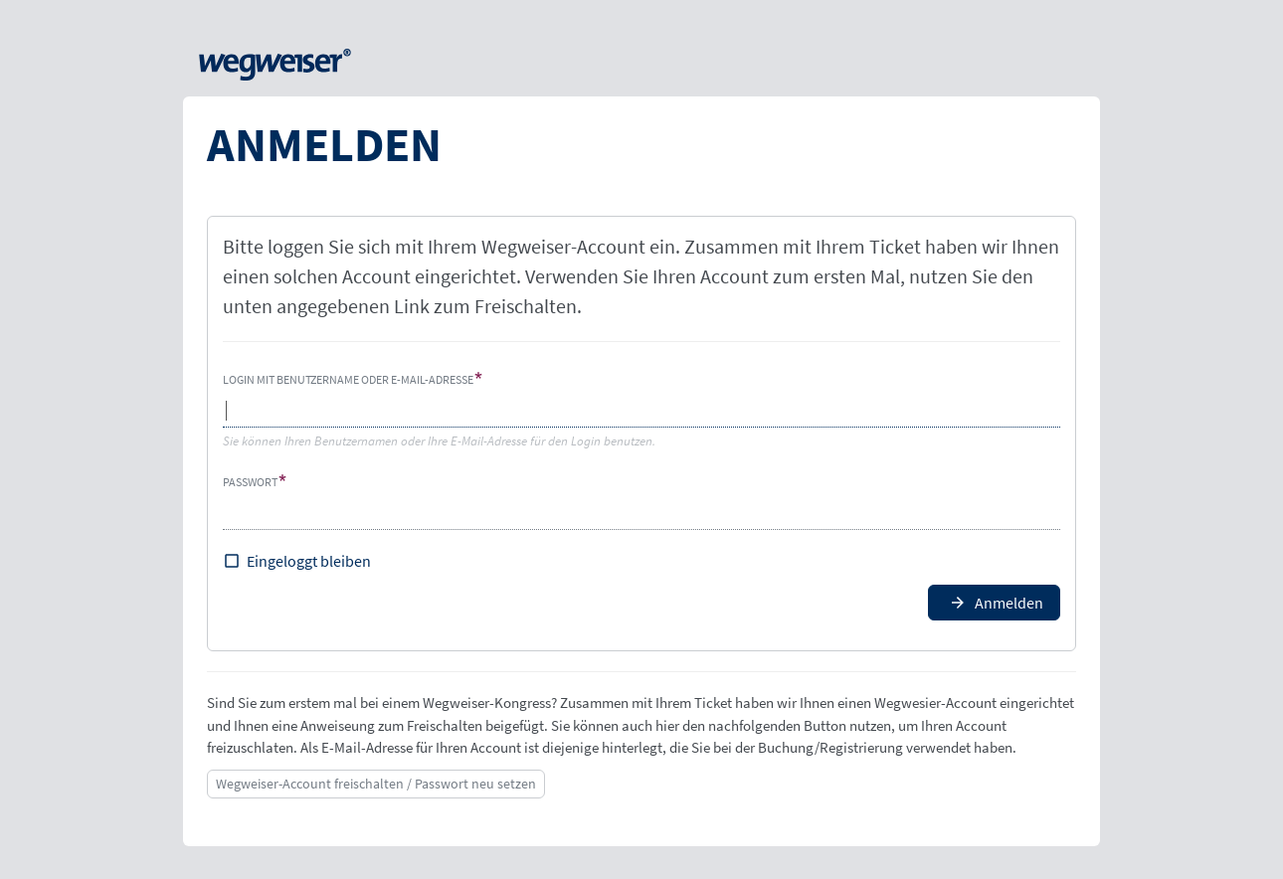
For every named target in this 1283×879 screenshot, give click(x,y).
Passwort (250, 481)
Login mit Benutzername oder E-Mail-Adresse (348, 379)
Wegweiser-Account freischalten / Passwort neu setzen (376, 783)
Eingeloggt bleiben (309, 561)
